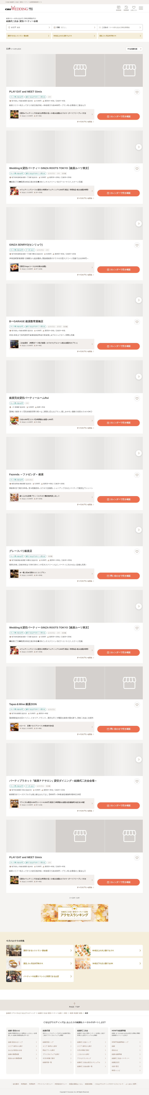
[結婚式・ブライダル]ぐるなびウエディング (20, 1013)
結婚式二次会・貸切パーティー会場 (49, 1013)
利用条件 (32, 1084)
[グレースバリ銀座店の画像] (74, 529)
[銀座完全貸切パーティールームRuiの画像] (74, 376)
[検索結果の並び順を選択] (134, 49)
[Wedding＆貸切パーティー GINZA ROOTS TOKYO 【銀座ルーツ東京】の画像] (74, 147)
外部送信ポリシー (61, 1084)
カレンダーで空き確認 (118, 116)
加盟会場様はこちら (76, 1084)
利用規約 (24, 1084)
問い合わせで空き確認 (118, 575)
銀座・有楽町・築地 (76, 1013)
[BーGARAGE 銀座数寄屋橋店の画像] (74, 300)
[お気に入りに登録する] (137, 92)
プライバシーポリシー (45, 1084)
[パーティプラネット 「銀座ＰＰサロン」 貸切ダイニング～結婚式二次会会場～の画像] (74, 759)
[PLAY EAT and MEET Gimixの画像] (74, 70)
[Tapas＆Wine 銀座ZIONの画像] (74, 682)
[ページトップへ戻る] (74, 1005)
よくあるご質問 (131, 1084)
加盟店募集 (88, 1084)
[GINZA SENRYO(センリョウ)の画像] (74, 223)
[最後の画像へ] (139, 147)
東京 (65, 1013)
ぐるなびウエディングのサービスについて (109, 1084)
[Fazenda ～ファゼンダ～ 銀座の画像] (74, 453)
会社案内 (16, 1084)
